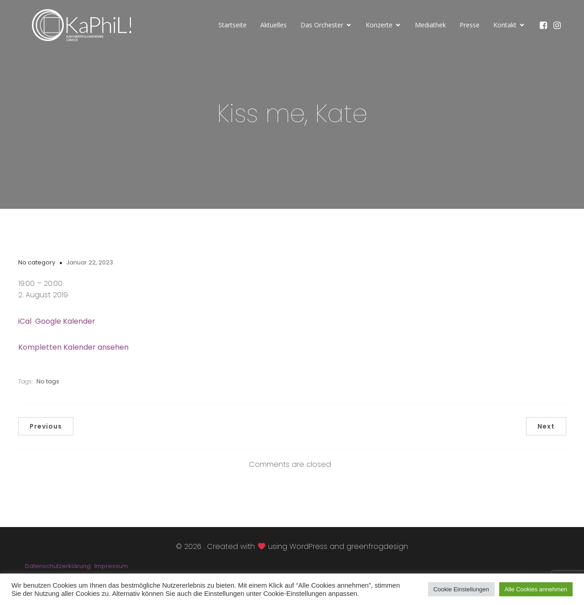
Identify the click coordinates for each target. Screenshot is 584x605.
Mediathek (430, 25)
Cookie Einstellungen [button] (461, 589)
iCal (24, 321)
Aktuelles (273, 25)
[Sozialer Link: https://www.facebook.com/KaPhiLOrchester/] (546, 25)
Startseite (232, 25)
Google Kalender (65, 321)
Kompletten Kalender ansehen (73, 347)
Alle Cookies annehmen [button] (536, 589)
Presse (470, 25)
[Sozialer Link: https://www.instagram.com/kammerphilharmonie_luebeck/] (559, 25)
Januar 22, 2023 (89, 262)
